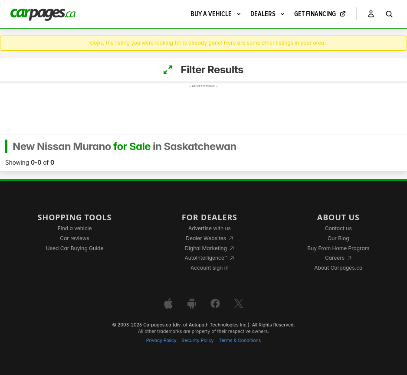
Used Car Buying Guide (75, 248)
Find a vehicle (75, 228)
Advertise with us (209, 228)
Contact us (338, 228)
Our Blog (338, 238)
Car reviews (74, 238)
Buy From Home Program (338, 248)
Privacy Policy (161, 340)
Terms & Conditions (240, 340)
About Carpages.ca (338, 267)
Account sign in (209, 267)
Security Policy (198, 340)
